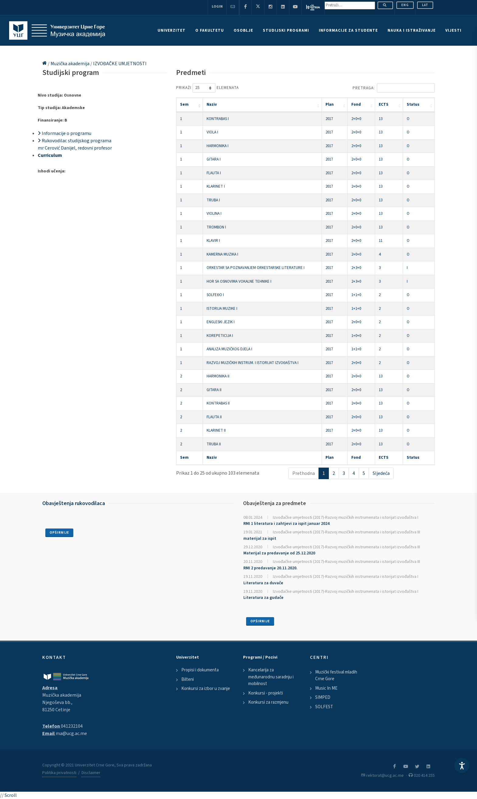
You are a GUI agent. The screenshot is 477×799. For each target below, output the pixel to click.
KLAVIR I (213, 240)
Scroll (11, 795)
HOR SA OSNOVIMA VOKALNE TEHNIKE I (239, 281)
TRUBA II (214, 444)
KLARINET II (216, 430)
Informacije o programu (64, 133)
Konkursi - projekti (265, 693)
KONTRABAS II (218, 403)
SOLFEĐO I (215, 295)
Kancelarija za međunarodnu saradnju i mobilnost (271, 677)
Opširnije (59, 532)
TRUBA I (213, 200)
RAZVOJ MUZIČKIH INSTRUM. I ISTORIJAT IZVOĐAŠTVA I (252, 363)
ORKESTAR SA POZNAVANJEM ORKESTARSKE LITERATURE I (256, 267)
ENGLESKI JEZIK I (221, 322)
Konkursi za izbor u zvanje (205, 688)
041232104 (72, 726)
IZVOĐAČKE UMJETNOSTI (120, 63)
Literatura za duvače (263, 583)
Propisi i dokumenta (200, 670)
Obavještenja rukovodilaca (73, 503)
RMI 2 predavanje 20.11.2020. (270, 568)
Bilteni (187, 679)
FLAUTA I (214, 173)
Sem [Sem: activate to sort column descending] (184, 104)
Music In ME (326, 688)
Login (217, 6)
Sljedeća (381, 473)
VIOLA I (212, 132)
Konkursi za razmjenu (268, 702)
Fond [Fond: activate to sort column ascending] (356, 104)
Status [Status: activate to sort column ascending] (413, 104)
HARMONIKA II (218, 376)
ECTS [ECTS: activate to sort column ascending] (383, 104)
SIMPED (322, 697)
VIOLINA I (214, 213)
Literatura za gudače (263, 598)
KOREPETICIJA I (220, 335)
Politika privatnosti (59, 773)
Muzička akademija (70, 63)
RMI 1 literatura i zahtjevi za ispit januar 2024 (286, 524)
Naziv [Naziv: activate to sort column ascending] (212, 104)
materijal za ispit (259, 539)
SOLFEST (324, 707)
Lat (425, 5)
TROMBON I (216, 227)
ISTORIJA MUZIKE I (222, 308)
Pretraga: (394, 88)
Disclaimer (91, 773)
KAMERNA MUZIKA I (222, 254)
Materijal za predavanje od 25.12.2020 (279, 553)
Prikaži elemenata (207, 88)
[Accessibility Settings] (461, 765)
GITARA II (214, 390)
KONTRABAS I (218, 119)
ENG (405, 5)
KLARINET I (216, 186)
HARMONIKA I (217, 146)
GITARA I (214, 159)
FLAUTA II (214, 417)
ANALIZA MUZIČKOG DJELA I (229, 349)
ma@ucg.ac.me (71, 733)
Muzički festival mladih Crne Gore (336, 675)
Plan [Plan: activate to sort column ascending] (330, 104)
